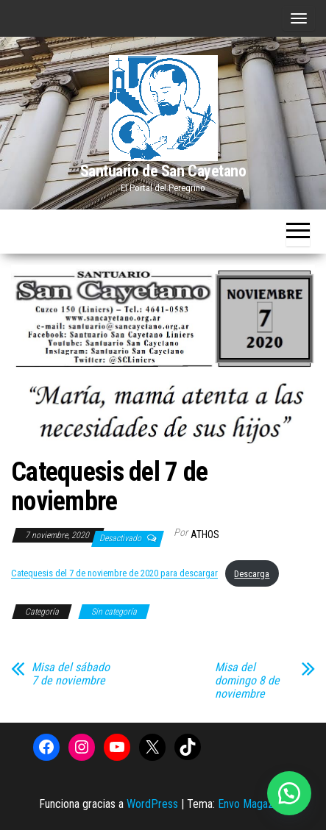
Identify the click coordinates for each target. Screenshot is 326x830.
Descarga (251, 573)
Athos (205, 534)
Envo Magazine (252, 804)
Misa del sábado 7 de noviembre (71, 674)
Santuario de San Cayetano (163, 171)
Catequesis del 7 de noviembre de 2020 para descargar (114, 573)
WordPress (152, 804)
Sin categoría (114, 612)
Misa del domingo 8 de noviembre (247, 681)
